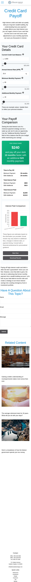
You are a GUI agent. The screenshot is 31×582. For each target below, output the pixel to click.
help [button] (23, 54)
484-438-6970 (17, 557)
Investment (15, 574)
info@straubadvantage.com (15, 566)
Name (2, 297)
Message (3, 317)
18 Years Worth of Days (13, 408)
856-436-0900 (17, 556)
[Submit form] (4, 332)
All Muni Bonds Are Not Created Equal (13, 370)
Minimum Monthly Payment (13, 78)
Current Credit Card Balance (13, 54)
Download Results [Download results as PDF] (15, 258)
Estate (15, 576)
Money (15, 581)
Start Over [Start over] (15, 253)
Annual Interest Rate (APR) (12, 69)
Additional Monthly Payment (13, 93)
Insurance (15, 577)
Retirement (15, 572)
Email (2, 307)
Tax (15, 579)
